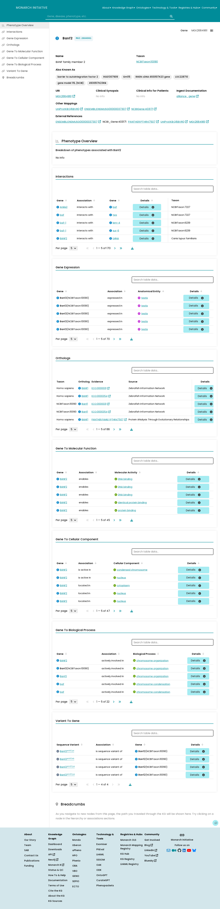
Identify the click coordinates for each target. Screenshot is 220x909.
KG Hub (124, 853)
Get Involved (152, 840)
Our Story (30, 840)
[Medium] (174, 850)
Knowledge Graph (123, 7)
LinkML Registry (129, 864)
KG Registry (127, 859)
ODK (98, 870)
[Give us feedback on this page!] (215, 823)
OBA (74, 865)
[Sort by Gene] (65, 200)
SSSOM (100, 859)
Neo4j (53, 859)
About (106, 7)
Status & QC (55, 870)
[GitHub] (179, 850)
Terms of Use (56, 885)
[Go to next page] (114, 248)
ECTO (75, 886)
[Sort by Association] (94, 200)
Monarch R (56, 865)
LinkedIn (150, 850)
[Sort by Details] (151, 200)
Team (27, 845)
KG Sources (55, 901)
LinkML (100, 854)
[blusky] (194, 850)
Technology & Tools (164, 7)
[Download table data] (131, 248)
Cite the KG (55, 890)
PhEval (100, 849)
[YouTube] (189, 850)
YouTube (151, 855)
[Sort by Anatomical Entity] (162, 291)
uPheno (76, 850)
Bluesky (150, 860)
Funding (29, 865)
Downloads (55, 849)
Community (209, 7)
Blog (148, 845)
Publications (31, 860)
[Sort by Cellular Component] (141, 563)
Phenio (76, 860)
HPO (74, 855)
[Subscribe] (168, 850)
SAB (26, 850)
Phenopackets (105, 885)
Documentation (57, 880)
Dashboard (55, 844)
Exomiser (101, 844)
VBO (74, 871)
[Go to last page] (120, 248)
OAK (98, 865)
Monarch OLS (128, 840)
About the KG (56, 895)
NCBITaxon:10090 (147, 62)
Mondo (76, 840)
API (51, 854)
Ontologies (143, 7)
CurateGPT (103, 880)
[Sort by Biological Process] (157, 653)
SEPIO (75, 881)
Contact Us (31, 855)
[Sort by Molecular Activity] (139, 472)
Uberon (76, 845)
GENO (75, 876)
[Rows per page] (73, 248)
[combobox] (110, 16)
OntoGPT (101, 875)
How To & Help (57, 875)
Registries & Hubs (189, 7)
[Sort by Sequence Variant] (81, 744)
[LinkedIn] (184, 850)
